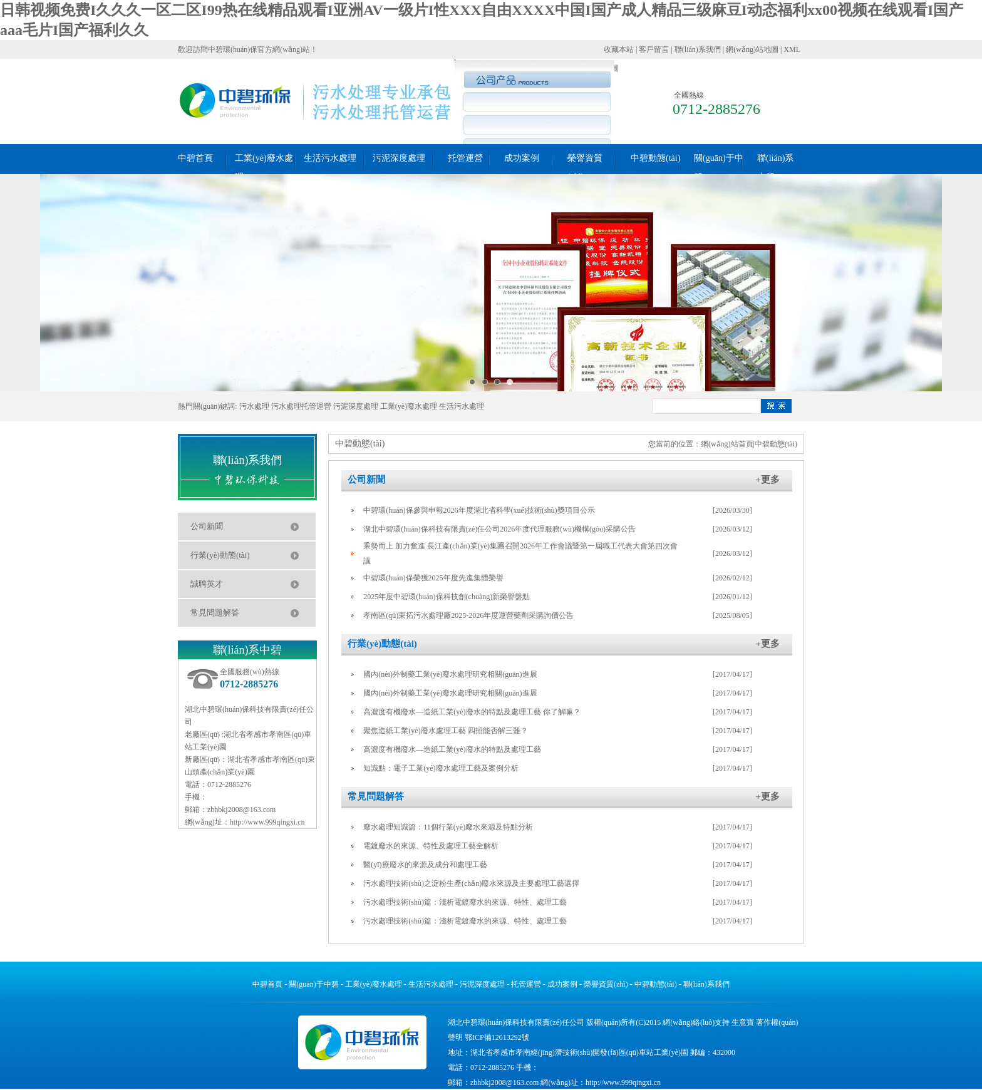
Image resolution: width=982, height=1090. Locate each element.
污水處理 (254, 406)
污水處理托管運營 (301, 406)
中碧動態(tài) (655, 158)
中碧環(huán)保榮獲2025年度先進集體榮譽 (433, 577)
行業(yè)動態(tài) (220, 555)
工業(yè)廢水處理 (408, 406)
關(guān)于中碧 (313, 984)
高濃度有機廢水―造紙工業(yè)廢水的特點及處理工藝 (451, 749)
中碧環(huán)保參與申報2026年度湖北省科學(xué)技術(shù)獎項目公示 (478, 510)
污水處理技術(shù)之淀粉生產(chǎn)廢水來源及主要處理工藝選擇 (471, 883)
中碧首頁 (195, 158)
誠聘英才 (206, 584)
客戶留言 (654, 49)
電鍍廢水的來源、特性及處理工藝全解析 (431, 845)
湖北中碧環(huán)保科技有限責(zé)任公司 (516, 1022)
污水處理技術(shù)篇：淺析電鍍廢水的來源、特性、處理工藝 (465, 902)
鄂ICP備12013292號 (497, 1037)
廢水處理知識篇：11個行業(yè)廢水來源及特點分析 (448, 827)
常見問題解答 (214, 612)
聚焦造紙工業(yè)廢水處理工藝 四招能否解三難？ (445, 730)
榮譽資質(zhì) (606, 984)
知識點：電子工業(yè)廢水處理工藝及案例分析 (440, 768)
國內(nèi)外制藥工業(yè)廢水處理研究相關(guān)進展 (450, 674)
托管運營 (465, 158)
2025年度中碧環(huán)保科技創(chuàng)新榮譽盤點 (446, 596)
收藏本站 (619, 49)
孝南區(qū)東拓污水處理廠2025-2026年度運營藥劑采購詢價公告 (468, 615)
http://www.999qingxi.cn (267, 822)
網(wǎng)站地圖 (752, 49)
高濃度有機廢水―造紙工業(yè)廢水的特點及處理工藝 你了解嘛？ (471, 711)
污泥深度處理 (399, 158)
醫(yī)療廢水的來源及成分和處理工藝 (425, 864)
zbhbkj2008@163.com (241, 809)
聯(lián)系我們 (697, 49)
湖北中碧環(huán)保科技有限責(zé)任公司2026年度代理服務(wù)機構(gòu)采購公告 (499, 529)
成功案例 (521, 158)
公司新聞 (206, 526)
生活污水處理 (330, 158)
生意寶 (742, 1022)
